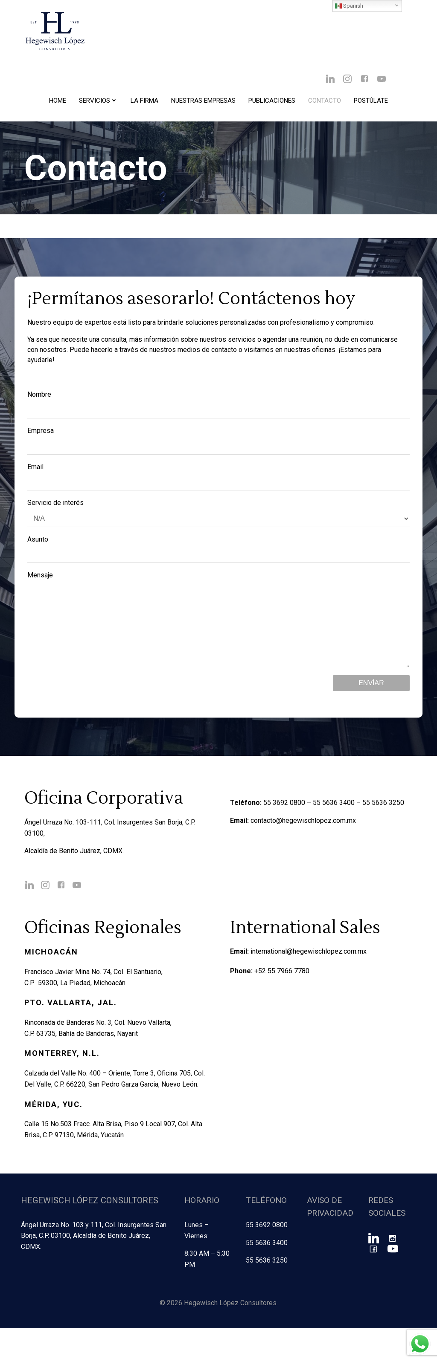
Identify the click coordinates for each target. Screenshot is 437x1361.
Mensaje (218, 630)
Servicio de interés (218, 514)
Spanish (349, 6)
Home (57, 103)
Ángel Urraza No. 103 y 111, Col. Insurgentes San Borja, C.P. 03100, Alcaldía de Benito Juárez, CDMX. (93, 1270)
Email (218, 478)
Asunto (218, 550)
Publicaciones (271, 103)
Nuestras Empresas (203, 103)
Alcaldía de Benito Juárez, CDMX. (76, 870)
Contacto (324, 103)
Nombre (218, 406)
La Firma (144, 103)
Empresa (218, 442)
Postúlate (371, 103)
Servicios (98, 103)
